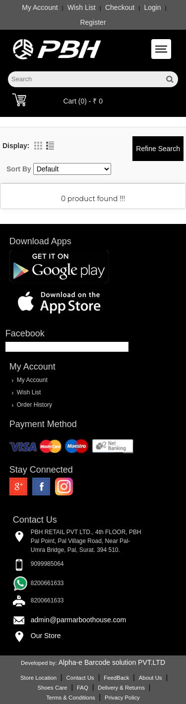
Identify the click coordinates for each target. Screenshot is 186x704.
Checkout (119, 7)
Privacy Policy (122, 698)
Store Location (38, 678)
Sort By (18, 169)
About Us (150, 678)
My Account (40, 7)
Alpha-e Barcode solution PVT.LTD (112, 662)
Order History (34, 404)
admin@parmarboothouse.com (78, 620)
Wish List (81, 7)
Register (93, 22)
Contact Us (80, 678)
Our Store (46, 636)
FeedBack (116, 678)
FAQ (82, 688)
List (50, 146)
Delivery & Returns (121, 688)
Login (152, 7)
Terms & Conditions (70, 698)
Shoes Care (52, 688)
